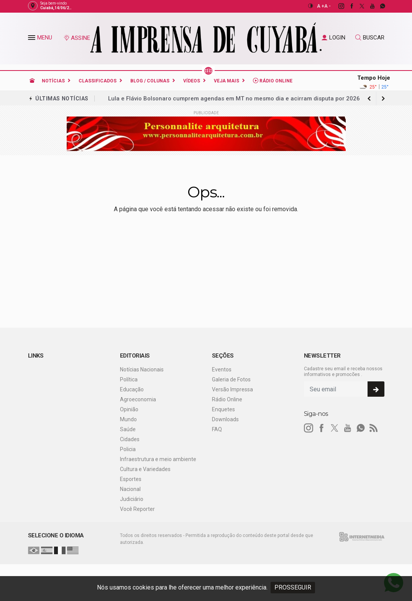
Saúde (128, 429)
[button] (32, 39)
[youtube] (368, 6)
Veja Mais (226, 81)
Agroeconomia (138, 399)
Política (129, 379)
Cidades (130, 439)
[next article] (369, 98)
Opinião (129, 409)
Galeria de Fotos (231, 379)
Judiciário (131, 499)
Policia (128, 449)
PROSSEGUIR (292, 587)
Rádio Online (272, 81)
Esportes (130, 479)
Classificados (98, 81)
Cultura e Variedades (145, 469)
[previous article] (383, 98)
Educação (132, 389)
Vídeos (191, 81)
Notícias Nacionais (142, 369)
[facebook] (347, 6)
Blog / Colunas (149, 81)
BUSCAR (369, 37)
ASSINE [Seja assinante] (76, 37)
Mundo (128, 419)
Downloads (225, 419)
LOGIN (333, 37)
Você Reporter (137, 509)
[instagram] (337, 6)
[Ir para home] (32, 81)
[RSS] (373, 428)
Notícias (53, 81)
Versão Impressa (232, 389)
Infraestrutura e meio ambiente (158, 459)
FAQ (217, 429)
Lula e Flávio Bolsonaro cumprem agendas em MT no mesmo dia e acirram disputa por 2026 (234, 98)
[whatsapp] (378, 6)
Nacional (130, 489)
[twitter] (357, 6)
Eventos (221, 369)
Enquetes (223, 409)
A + (320, 6)
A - (327, 6)
